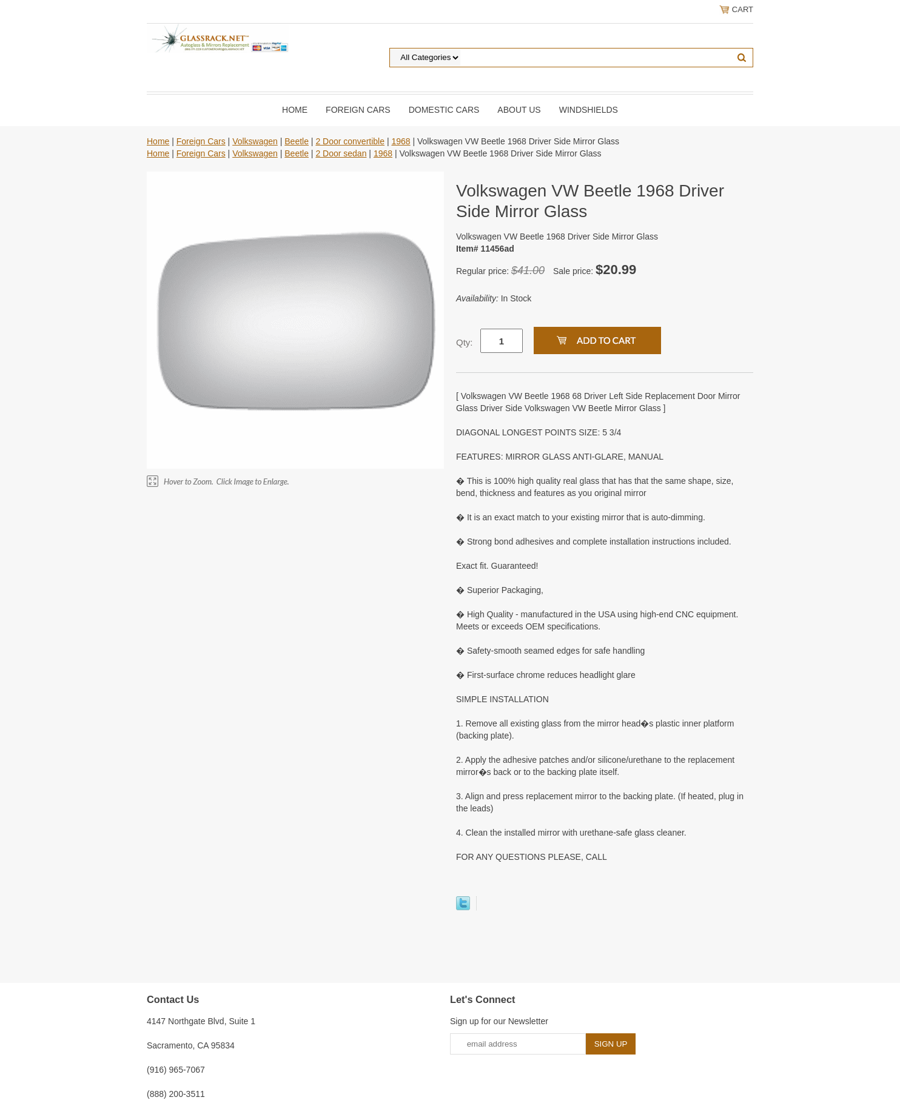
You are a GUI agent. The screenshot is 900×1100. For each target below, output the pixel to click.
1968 (400, 141)
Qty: (464, 342)
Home (294, 110)
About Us (518, 110)
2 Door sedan (340, 153)
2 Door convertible (350, 141)
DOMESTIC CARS (444, 110)
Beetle (296, 141)
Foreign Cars (358, 110)
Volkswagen (255, 141)
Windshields (588, 110)
